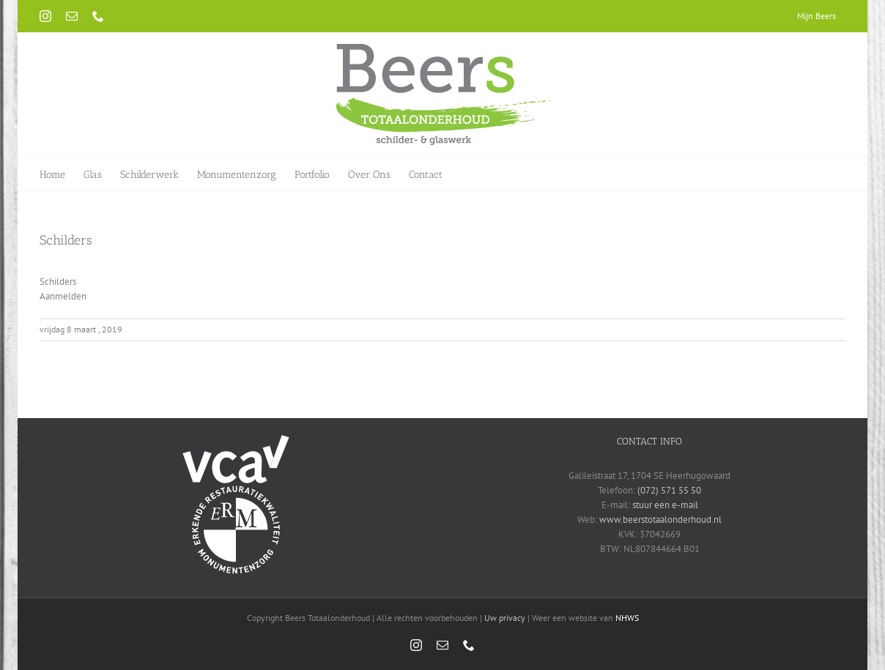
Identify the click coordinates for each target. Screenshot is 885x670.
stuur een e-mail (665, 505)
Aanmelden (63, 296)
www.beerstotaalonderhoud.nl (660, 519)
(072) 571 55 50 (669, 490)
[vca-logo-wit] (236, 439)
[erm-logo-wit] (236, 489)
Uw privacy (504, 617)
